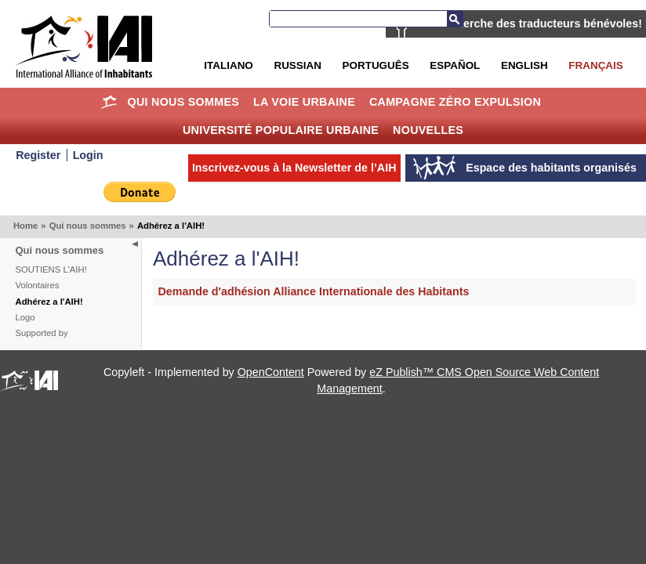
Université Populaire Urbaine (281, 130)
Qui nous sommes (184, 102)
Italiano (228, 65)
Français (595, 65)
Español (455, 65)
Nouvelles (428, 130)
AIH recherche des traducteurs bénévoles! (529, 23)
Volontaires (38, 285)
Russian (297, 65)
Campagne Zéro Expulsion (455, 102)
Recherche (455, 19)
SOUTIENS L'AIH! (51, 269)
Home (109, 102)
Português (376, 65)
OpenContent (271, 372)
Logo (25, 317)
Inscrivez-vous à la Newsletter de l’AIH (294, 167)
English (524, 65)
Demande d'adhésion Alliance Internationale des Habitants (314, 291)
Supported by (42, 333)
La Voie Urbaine (304, 102)
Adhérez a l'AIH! (49, 301)
